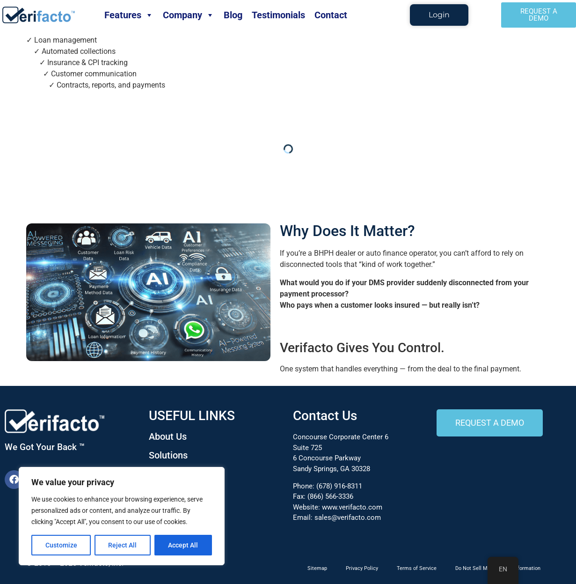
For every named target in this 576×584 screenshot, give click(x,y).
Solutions (168, 455)
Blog (233, 15)
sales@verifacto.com (347, 517)
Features (128, 15)
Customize (61, 545)
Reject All (123, 545)
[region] (122, 516)
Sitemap (317, 568)
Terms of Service (417, 568)
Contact (330, 15)
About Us (168, 436)
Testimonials (278, 15)
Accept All (183, 545)
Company (188, 15)
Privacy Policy (362, 568)
